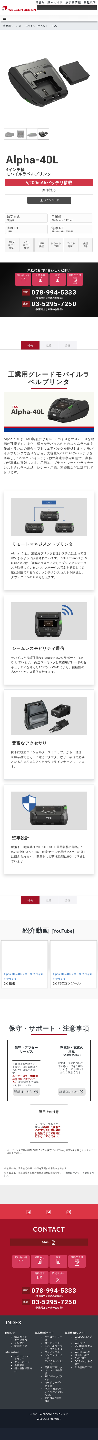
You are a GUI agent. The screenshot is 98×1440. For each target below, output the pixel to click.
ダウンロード (22, 1362)
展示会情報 (20, 1339)
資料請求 (40, 1276)
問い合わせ (23, 278)
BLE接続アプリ (83, 1367)
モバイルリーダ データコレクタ (54, 1347)
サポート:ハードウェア (22, 1357)
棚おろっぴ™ (82, 1355)
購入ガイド (20, 1336)
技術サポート (58, 1277)
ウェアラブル (52, 1351)
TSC (54, 25)
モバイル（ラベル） (36, 25)
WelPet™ (80, 1342)
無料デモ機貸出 (75, 279)
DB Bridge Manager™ (83, 1347)
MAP (49, 1242)
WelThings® (82, 1351)
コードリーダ (52, 1342)
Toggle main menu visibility (5, 18)
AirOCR (80, 1357)
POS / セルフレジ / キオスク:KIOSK (54, 1391)
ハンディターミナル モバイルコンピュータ (54, 1360)
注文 (57, 278)
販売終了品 (20, 1345)
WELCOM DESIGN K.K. (54, 1414)
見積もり (40, 278)
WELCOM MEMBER (49, 1418)
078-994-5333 (53, 292)
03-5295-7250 (53, 303)
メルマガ (19, 1342)
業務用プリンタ (12, 25)
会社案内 (19, 1365)
